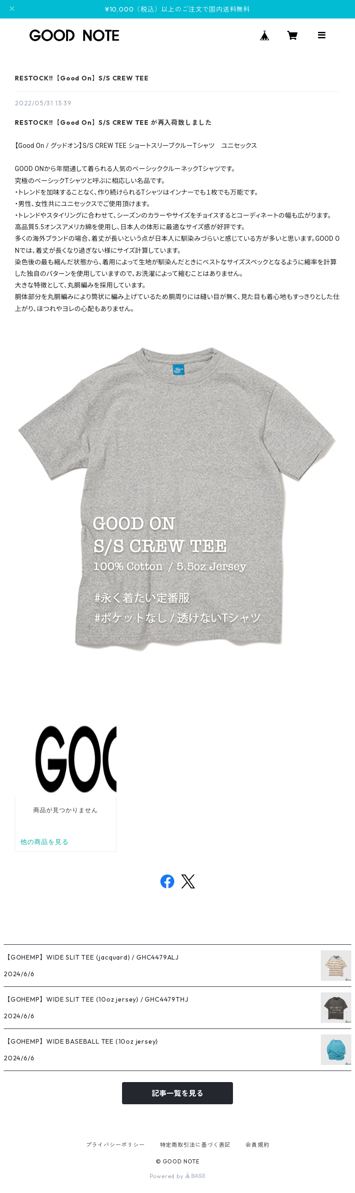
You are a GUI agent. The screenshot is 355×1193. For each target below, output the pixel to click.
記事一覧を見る (177, 1093)
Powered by (178, 1176)
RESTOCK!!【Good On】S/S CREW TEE (82, 78)
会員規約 (257, 1144)
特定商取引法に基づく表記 (195, 1144)
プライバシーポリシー (115, 1144)
